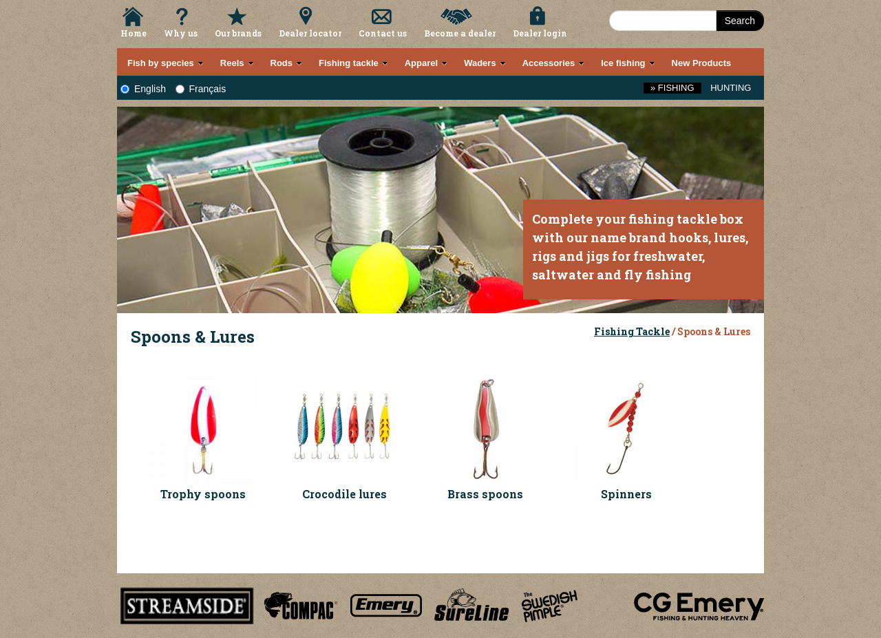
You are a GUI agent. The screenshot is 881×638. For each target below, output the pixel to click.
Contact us (383, 33)
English (143, 88)
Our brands (238, 33)
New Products (702, 63)
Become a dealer (460, 33)
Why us (181, 33)
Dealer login (540, 33)
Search (740, 20)
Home (133, 33)
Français (201, 88)
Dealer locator (310, 33)
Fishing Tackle (632, 331)
